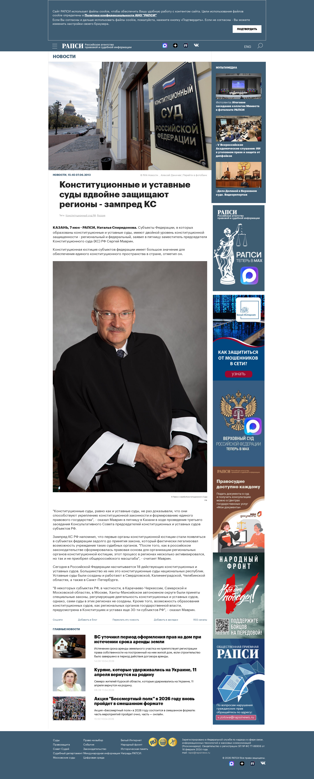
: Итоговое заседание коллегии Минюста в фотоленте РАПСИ (237, 106)
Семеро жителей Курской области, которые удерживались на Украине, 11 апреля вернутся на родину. (143, 683)
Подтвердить (247, 29)
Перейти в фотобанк (195, 175)
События (88, 744)
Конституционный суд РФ (81, 215)
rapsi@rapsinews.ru (199, 752)
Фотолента (223, 102)
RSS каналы (200, 619)
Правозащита (61, 744)
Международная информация (101, 753)
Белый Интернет (131, 740)
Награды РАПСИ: (131, 753)
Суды (56, 740)
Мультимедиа (226, 67)
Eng (247, 46)
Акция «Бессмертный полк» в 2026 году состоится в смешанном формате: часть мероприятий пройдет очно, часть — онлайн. (144, 712)
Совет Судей (61, 748)
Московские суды (64, 757)
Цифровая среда (93, 757)
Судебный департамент (68, 753)
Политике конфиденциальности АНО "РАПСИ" (121, 15)
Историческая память (134, 748)
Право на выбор (93, 740)
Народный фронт (131, 744)
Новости (64, 57)
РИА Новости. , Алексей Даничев (160, 175)
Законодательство (94, 748)
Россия (101, 215)
